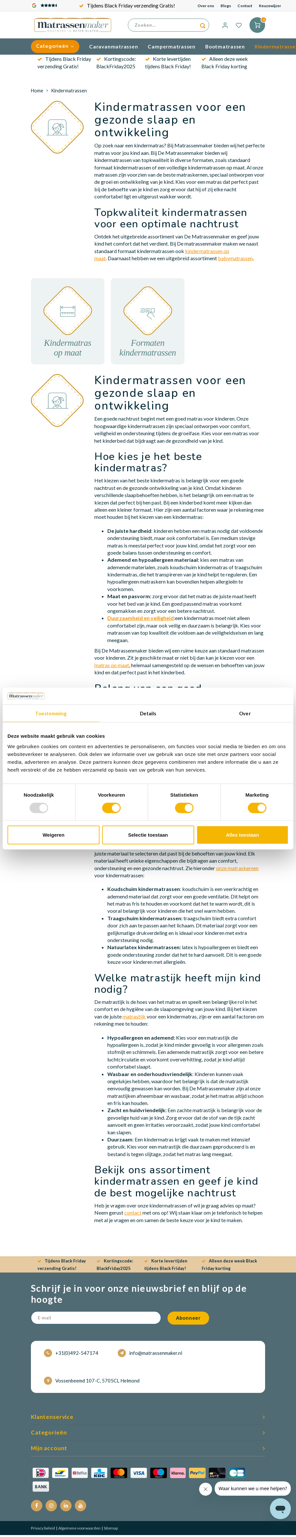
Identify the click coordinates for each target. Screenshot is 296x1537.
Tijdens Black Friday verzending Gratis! (127, 5)
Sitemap (110, 1530)
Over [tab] (244, 713)
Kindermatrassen (69, 92)
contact (132, 1214)
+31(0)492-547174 (71, 1355)
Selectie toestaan (148, 835)
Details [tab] (148, 713)
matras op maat (111, 667)
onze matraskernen (237, 870)
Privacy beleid (43, 1530)
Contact (244, 5)
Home (37, 92)
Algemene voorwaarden (79, 1530)
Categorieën (55, 48)
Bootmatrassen (225, 48)
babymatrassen (235, 260)
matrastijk (134, 1018)
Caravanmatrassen (113, 48)
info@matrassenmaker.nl (150, 1355)
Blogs (226, 5)
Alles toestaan (242, 835)
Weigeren (53, 835)
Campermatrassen (171, 48)
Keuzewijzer (270, 5)
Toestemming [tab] (51, 713)
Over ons (205, 5)
